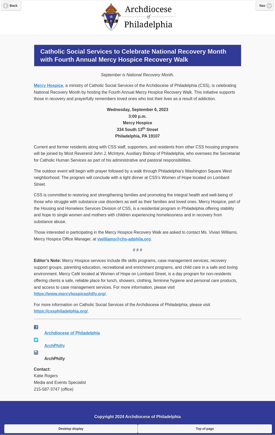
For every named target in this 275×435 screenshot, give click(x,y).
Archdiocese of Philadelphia (72, 333)
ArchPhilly (54, 345)
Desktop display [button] (71, 429)
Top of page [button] (205, 429)
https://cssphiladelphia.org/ (61, 311)
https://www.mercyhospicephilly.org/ (70, 294)
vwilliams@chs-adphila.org (124, 239)
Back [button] (13, 6)
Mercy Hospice (48, 85)
